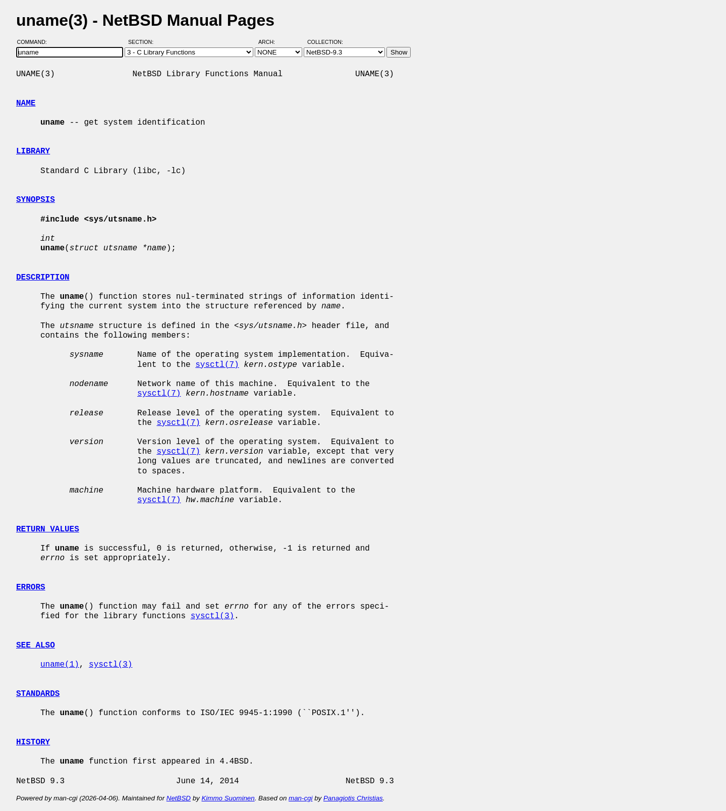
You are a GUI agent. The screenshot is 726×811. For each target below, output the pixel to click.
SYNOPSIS (35, 199)
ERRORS (30, 587)
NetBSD (178, 798)
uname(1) (59, 664)
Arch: (271, 42)
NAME (25, 103)
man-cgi (300, 798)
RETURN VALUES (47, 529)
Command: (35, 42)
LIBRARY (33, 151)
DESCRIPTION (43, 277)
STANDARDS (38, 693)
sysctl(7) (217, 364)
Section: (143, 42)
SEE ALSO (35, 645)
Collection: (325, 42)
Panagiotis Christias (353, 798)
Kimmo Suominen (227, 798)
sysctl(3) (212, 616)
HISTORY (33, 742)
